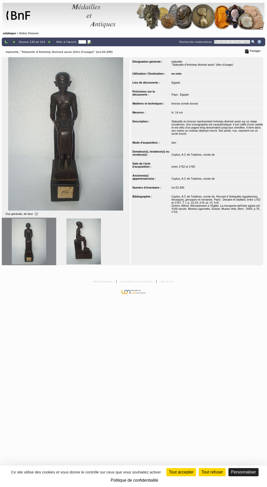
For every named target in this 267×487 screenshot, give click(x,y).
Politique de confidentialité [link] (134, 480)
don (173, 142)
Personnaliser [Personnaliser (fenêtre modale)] (243, 472)
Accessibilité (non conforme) (137, 281)
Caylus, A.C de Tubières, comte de (193, 154)
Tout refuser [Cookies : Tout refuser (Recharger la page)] (212, 472)
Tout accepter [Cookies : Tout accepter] (181, 472)
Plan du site (167, 281)
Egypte (175, 82)
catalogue (9, 33)
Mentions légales (103, 281)
